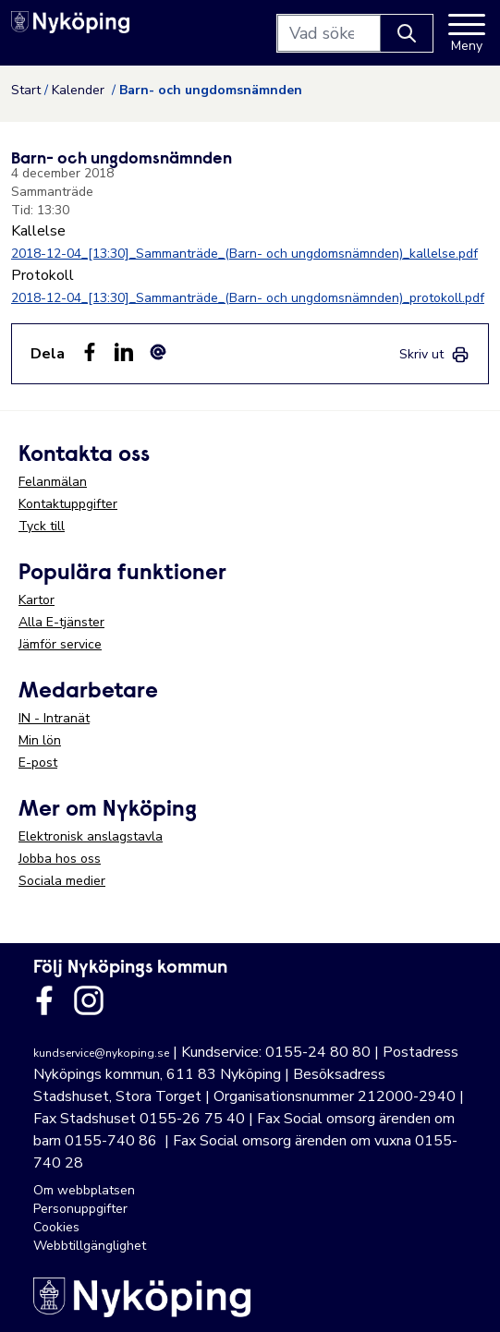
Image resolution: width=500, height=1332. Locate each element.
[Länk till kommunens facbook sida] (44, 1000)
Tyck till (41, 526)
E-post (37, 762)
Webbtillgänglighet (89, 1245)
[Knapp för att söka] (407, 33)
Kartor (36, 600)
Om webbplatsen (84, 1190)
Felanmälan (52, 481)
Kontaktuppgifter (67, 504)
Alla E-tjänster (61, 622)
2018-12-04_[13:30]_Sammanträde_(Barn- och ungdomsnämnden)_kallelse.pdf (244, 253)
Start (26, 90)
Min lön (39, 740)
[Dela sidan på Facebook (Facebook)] (89, 352)
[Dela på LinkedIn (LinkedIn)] (124, 352)
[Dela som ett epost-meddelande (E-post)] (158, 352)
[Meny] (466, 33)
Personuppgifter (80, 1208)
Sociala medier (61, 881)
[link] (434, 354)
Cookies (56, 1227)
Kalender (80, 90)
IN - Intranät (54, 718)
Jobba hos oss (59, 858)
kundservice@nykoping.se (101, 1053)
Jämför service (60, 644)
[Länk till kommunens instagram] (88, 1000)
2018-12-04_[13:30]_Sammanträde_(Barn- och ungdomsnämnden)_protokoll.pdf (247, 298)
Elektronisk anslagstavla (90, 836)
